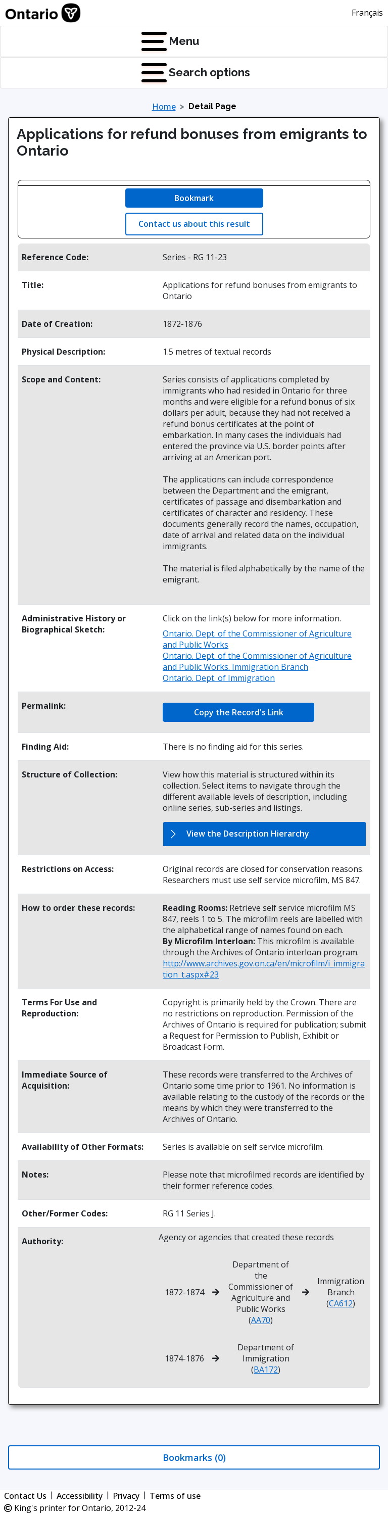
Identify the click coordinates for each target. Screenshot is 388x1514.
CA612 (341, 1303)
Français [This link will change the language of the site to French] (367, 12)
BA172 (266, 1369)
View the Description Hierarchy (247, 833)
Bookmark (194, 198)
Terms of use (175, 1495)
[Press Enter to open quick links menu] (143, 73)
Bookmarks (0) (194, 1457)
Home (164, 106)
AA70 (260, 1320)
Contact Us (25, 1495)
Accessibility (80, 1495)
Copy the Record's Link (238, 712)
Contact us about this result (194, 223)
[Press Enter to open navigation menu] (143, 41)
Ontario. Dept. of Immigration (219, 677)
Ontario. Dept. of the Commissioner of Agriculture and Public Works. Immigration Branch (257, 661)
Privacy (126, 1495)
